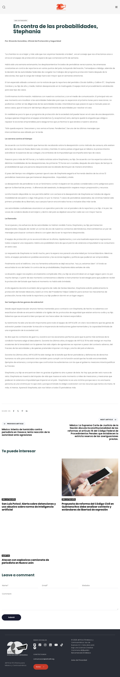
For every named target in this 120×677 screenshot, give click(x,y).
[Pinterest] (22, 411)
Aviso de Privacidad (79, 660)
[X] (18, 411)
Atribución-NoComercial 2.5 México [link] (81, 651)
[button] (3, 7)
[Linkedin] (27, 411)
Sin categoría (21, 20)
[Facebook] (14, 411)
